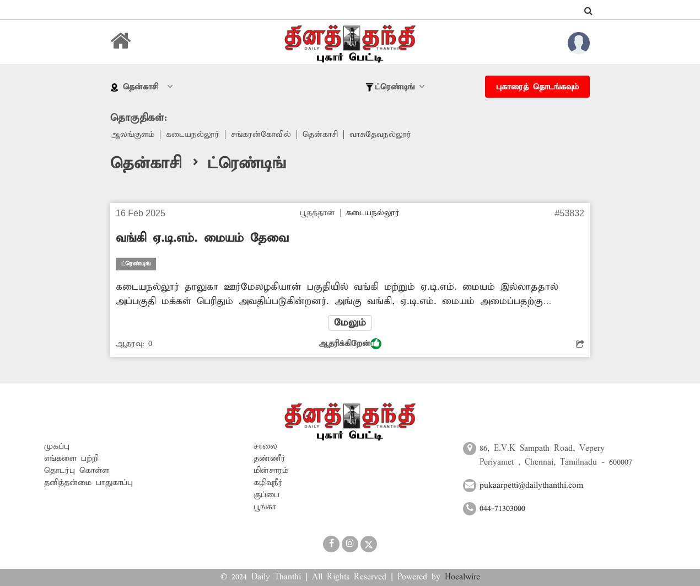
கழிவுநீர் (268, 482)
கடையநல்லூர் (192, 134)
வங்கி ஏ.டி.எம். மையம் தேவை (202, 238)
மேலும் (350, 323)
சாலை (265, 446)
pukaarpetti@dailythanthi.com (531, 486)
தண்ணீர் (270, 458)
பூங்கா (265, 507)
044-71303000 (502, 509)
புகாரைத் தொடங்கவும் (537, 87)
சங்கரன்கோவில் (261, 134)
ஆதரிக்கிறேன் (350, 343)
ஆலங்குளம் (132, 134)
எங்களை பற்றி (71, 458)
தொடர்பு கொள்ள (76, 470)
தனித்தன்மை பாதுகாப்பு (88, 482)
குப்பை (266, 495)
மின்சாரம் (271, 470)
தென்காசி (320, 134)
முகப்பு (56, 446)
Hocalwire (462, 577)
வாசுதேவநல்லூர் (380, 134)
